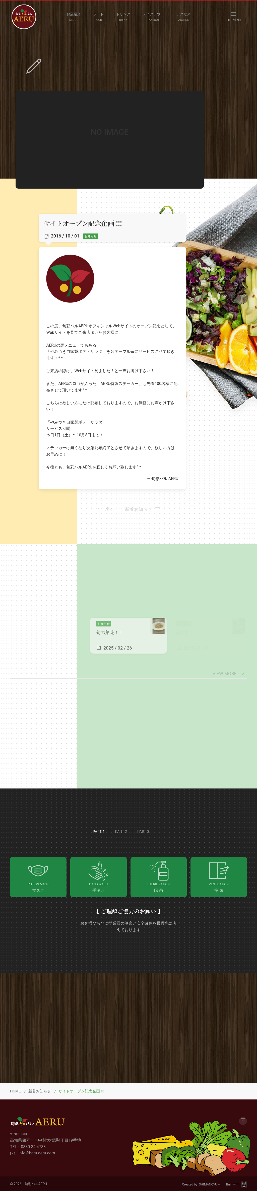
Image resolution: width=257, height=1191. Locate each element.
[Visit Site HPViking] (244, 1184)
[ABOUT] (73, 17)
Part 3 (143, 831)
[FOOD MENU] (98, 17)
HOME (15, 1091)
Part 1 (99, 831)
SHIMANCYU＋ (210, 1184)
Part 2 (121, 831)
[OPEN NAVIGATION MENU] (233, 17)
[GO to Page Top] (243, 1121)
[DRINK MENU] (123, 17)
